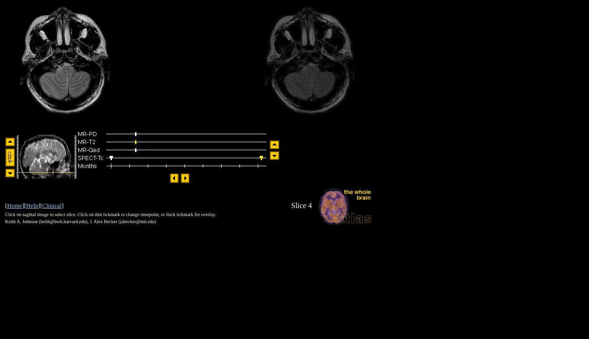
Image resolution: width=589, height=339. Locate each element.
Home (14, 205)
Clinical (52, 205)
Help (32, 205)
